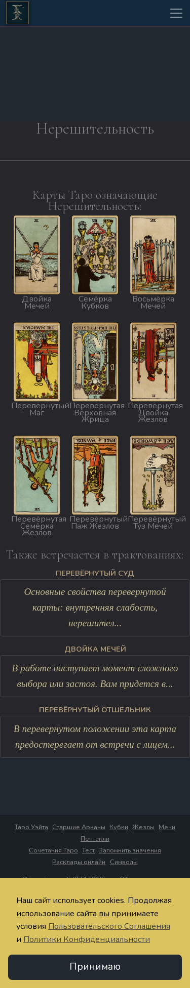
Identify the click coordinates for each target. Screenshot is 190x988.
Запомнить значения (130, 850)
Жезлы (143, 827)
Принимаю (95, 967)
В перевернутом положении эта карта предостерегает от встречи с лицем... (95, 736)
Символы (124, 862)
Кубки (118, 827)
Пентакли (95, 838)
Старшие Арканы (78, 827)
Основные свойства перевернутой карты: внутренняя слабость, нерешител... (95, 607)
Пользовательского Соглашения (109, 926)
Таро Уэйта (31, 827)
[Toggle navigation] (176, 13)
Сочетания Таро (53, 850)
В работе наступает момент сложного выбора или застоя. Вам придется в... (95, 676)
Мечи (167, 827)
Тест (88, 850)
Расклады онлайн (78, 862)
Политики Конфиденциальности (86, 940)
